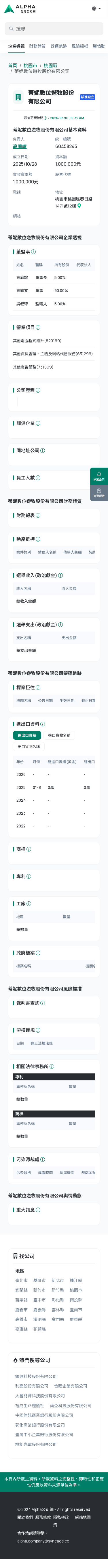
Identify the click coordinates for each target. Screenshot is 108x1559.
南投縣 (76, 1300)
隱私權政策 (61, 1521)
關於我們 (25, 1517)
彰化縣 (58, 1300)
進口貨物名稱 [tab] (59, 735)
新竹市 (39, 1290)
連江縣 (76, 1280)
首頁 (12, 65)
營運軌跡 (58, 46)
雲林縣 (58, 1309)
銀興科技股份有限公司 (36, 1376)
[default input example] (54, 28)
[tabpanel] (54, 794)
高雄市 (21, 1319)
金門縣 (58, 1319)
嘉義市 (21, 1309)
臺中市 (39, 1300)
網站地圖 (83, 1517)
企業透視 (16, 46)
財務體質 (37, 46)
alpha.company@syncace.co (43, 1541)
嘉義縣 (39, 1309)
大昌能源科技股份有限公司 (40, 1395)
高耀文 (22, 290)
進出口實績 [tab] (27, 735)
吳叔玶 (22, 304)
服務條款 (43, 1517)
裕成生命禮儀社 (29, 1405)
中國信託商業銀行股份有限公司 (44, 1415)
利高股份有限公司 (31, 1386)
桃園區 (51, 65)
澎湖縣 (39, 1319)
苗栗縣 (21, 1300)
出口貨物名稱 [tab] (29, 746)
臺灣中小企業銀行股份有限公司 (44, 1434)
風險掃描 (80, 46)
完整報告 (99, 493)
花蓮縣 (39, 1329)
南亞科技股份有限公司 (70, 1405)
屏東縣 (76, 1319)
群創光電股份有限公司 (36, 1444)
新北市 (58, 1280)
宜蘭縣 (21, 1290)
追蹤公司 (99, 476)
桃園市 (30, 65)
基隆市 (39, 1280)
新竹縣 (58, 1290)
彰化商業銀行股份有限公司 (40, 1425)
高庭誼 (20, 146)
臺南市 (76, 1309)
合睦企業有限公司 (70, 1386)
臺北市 (21, 1280)
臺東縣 (21, 1329)
